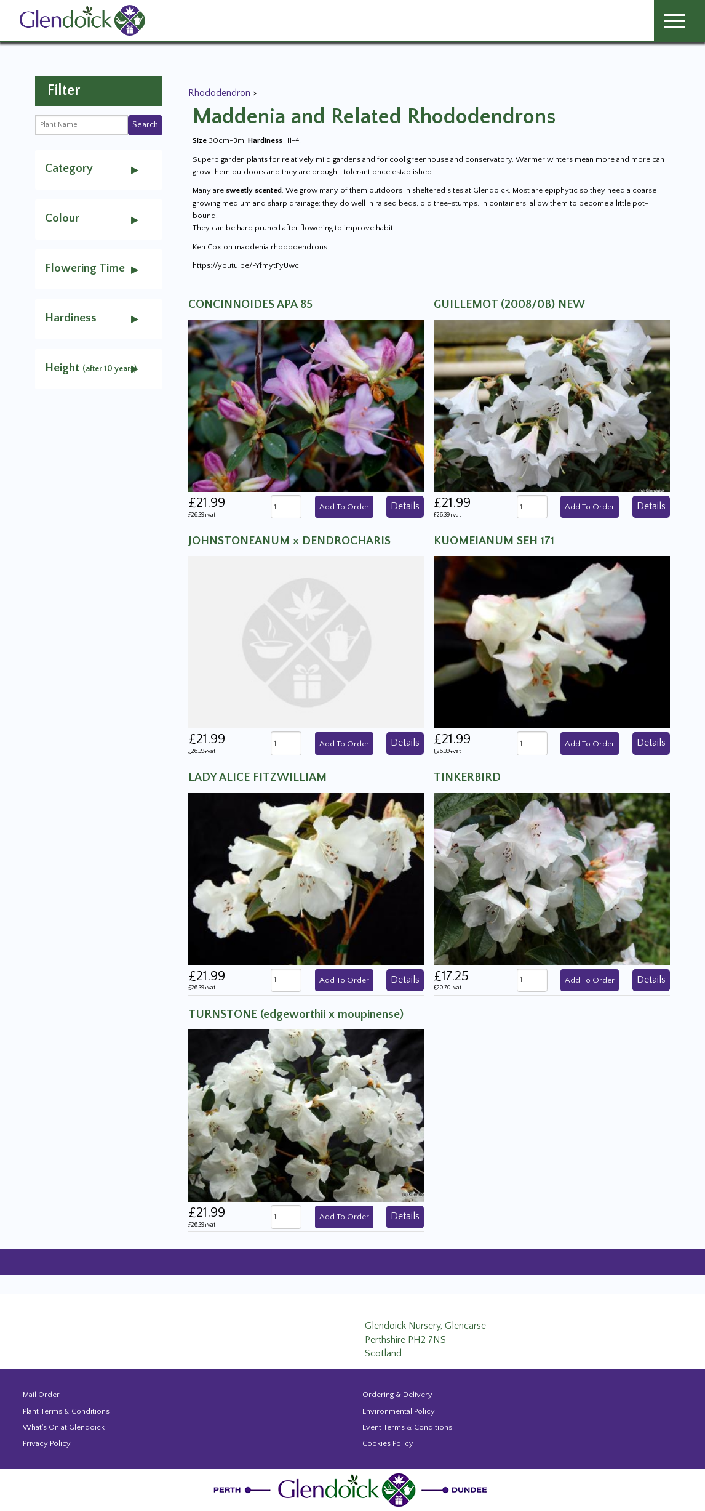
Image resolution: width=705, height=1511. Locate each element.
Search (145, 125)
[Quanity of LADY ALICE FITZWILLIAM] (286, 981)
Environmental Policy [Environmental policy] (398, 1411)
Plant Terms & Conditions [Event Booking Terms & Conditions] (66, 1411)
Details (405, 506)
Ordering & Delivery (397, 1394)
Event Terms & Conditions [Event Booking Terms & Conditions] (407, 1427)
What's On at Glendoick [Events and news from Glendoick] (64, 1427)
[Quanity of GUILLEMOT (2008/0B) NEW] (532, 507)
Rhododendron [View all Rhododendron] (220, 93)
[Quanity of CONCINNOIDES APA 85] (286, 507)
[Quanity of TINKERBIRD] (532, 981)
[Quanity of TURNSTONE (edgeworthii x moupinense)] (286, 1217)
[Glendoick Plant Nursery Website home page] (352, 1488)
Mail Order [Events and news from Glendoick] (41, 1394)
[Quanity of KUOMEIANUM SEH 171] (532, 743)
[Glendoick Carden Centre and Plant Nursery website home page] (82, 19)
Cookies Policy (387, 1443)
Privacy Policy (47, 1443)
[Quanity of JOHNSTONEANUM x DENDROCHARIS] (286, 743)
